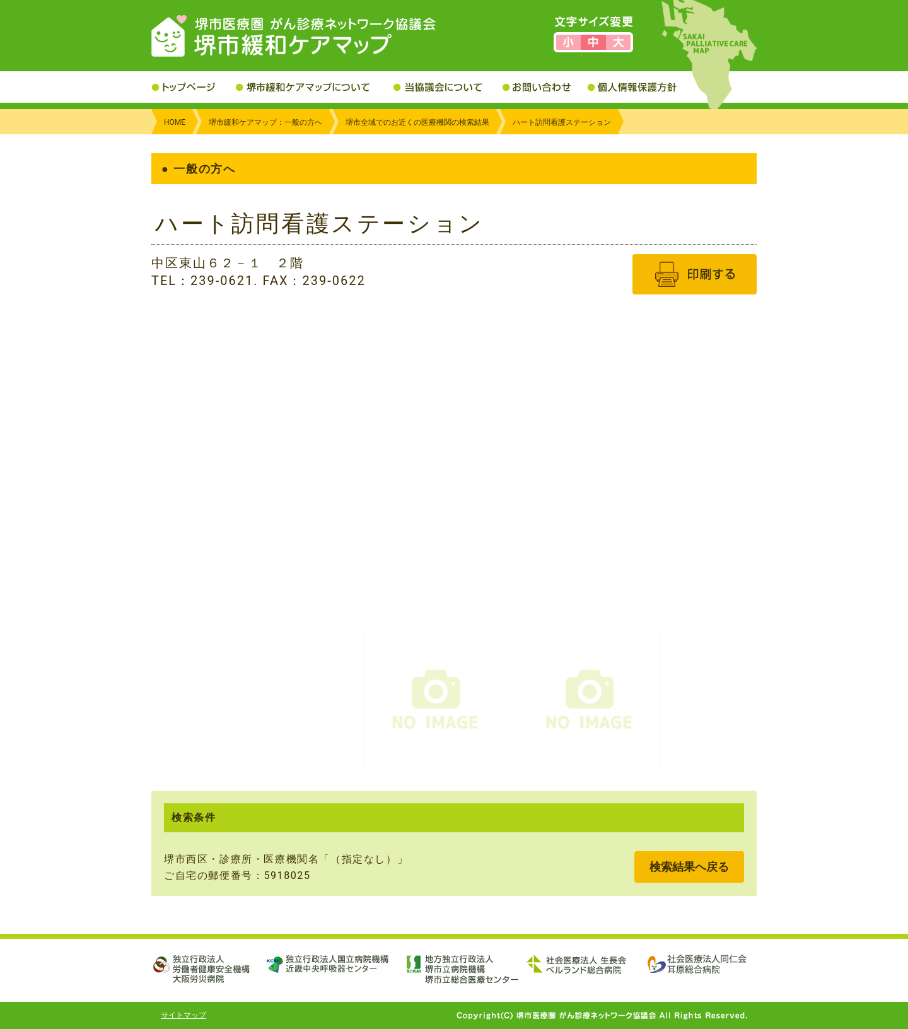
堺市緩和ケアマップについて (314, 87)
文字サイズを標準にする (593, 42)
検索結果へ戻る (689, 866)
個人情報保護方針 (641, 87)
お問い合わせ (545, 87)
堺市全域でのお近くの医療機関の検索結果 (417, 122)
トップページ (193, 87)
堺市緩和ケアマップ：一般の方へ (265, 122)
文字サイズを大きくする (618, 42)
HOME (174, 122)
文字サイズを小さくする (568, 42)
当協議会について (448, 87)
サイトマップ (183, 1015)
